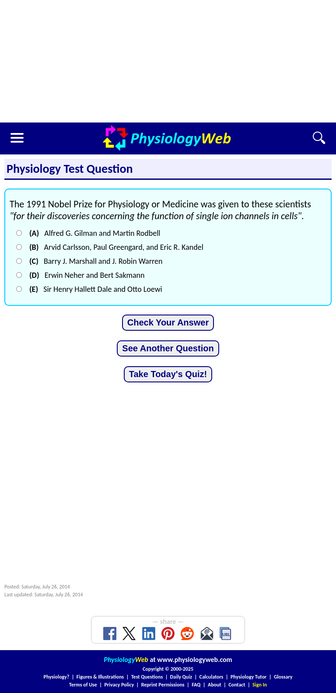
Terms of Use (83, 685)
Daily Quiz (181, 677)
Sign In (259, 685)
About (214, 685)
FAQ (196, 685)
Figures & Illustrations (100, 677)
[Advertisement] (168, 61)
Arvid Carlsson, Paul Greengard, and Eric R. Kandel (116, 247)
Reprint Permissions (163, 685)
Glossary (283, 677)
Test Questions (147, 677)
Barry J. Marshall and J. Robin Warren (95, 261)
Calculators (212, 677)
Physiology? (57, 677)
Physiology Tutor (248, 677)
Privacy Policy (119, 685)
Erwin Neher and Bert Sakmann (87, 275)
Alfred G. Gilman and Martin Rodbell (94, 233)
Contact (236, 685)
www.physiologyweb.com (194, 659)
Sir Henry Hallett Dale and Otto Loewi (95, 289)
